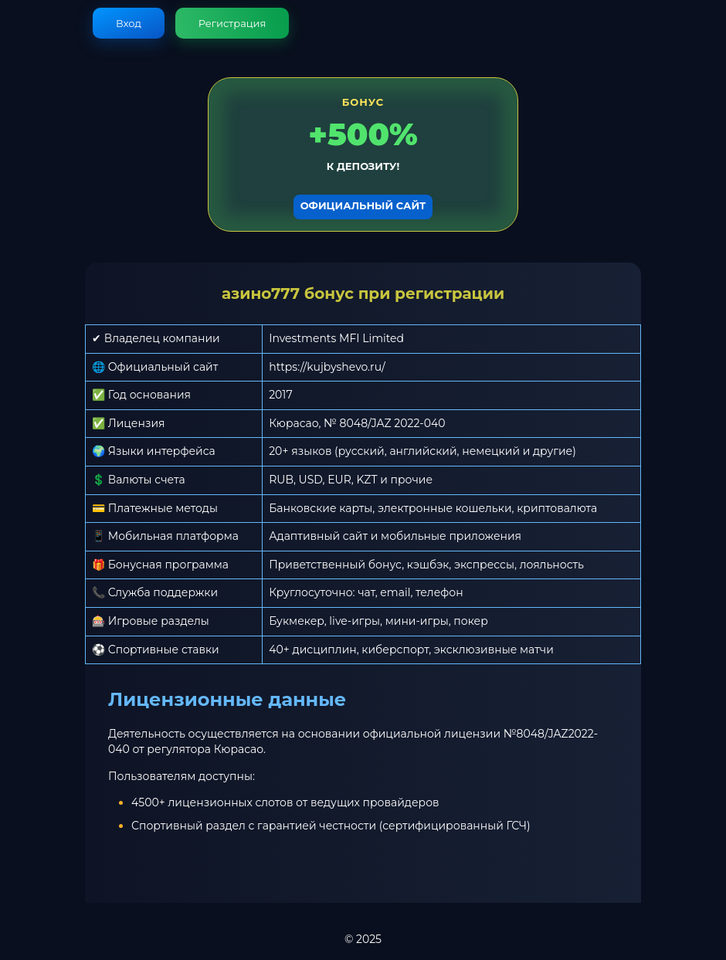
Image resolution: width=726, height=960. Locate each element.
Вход (128, 23)
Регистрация (232, 23)
